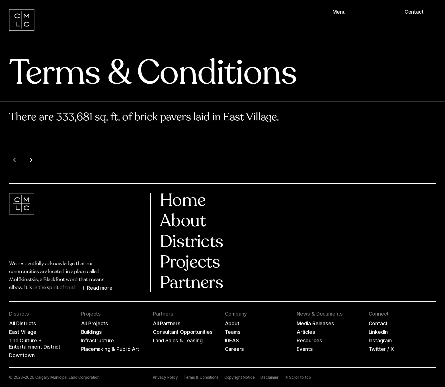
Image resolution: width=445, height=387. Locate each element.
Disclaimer (270, 377)
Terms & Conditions (201, 377)
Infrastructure (97, 340)
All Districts (22, 323)
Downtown (22, 355)
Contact (414, 12)
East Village (22, 332)
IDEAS (232, 340)
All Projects (94, 323)
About (183, 221)
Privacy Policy (165, 377)
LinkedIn (378, 332)
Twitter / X (381, 349)
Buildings (91, 332)
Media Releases (315, 323)
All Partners (167, 323)
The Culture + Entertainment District (34, 343)
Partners (191, 283)
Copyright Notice (239, 377)
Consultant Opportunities (183, 332)
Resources (309, 340)
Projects (190, 263)
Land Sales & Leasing (178, 340)
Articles (306, 332)
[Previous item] (15, 160)
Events (305, 349)
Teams (233, 332)
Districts (191, 242)
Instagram (380, 340)
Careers (234, 349)
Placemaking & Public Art (110, 349)
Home (183, 201)
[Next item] (30, 160)
